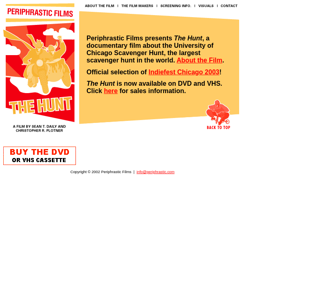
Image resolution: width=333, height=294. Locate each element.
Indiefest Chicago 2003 (184, 72)
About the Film (199, 60)
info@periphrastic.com (156, 172)
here (111, 90)
